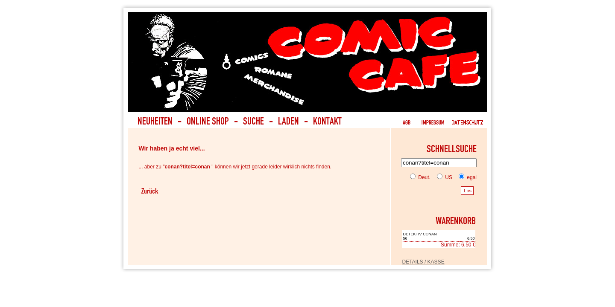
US (442, 177)
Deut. (420, 177)
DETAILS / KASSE (423, 262)
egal (466, 177)
